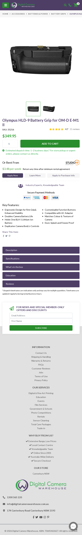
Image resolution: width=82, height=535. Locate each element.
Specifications (12, 258)
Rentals (41, 416)
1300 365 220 (14, 497)
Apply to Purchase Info (63, 175)
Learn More (35, 175)
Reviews (10, 283)
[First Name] (41, 321)
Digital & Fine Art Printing (41, 393)
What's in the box (14, 267)
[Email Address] (41, 315)
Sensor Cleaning (41, 420)
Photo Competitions (41, 412)
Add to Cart (50, 143)
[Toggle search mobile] (65, 5)
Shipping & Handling (41, 356)
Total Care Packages (41, 424)
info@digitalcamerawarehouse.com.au (28, 504)
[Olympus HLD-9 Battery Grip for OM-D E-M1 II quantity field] (10, 144)
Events (41, 401)
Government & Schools (41, 408)
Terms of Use (41, 376)
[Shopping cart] (76, 5)
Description (11, 250)
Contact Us (41, 353)
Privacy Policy (41, 380)
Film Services (41, 405)
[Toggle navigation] (5, 5)
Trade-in (41, 428)
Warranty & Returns (41, 360)
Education (11, 275)
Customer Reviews (41, 368)
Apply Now (12, 175)
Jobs (41, 372)
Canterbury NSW (41, 473)
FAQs (41, 364)
